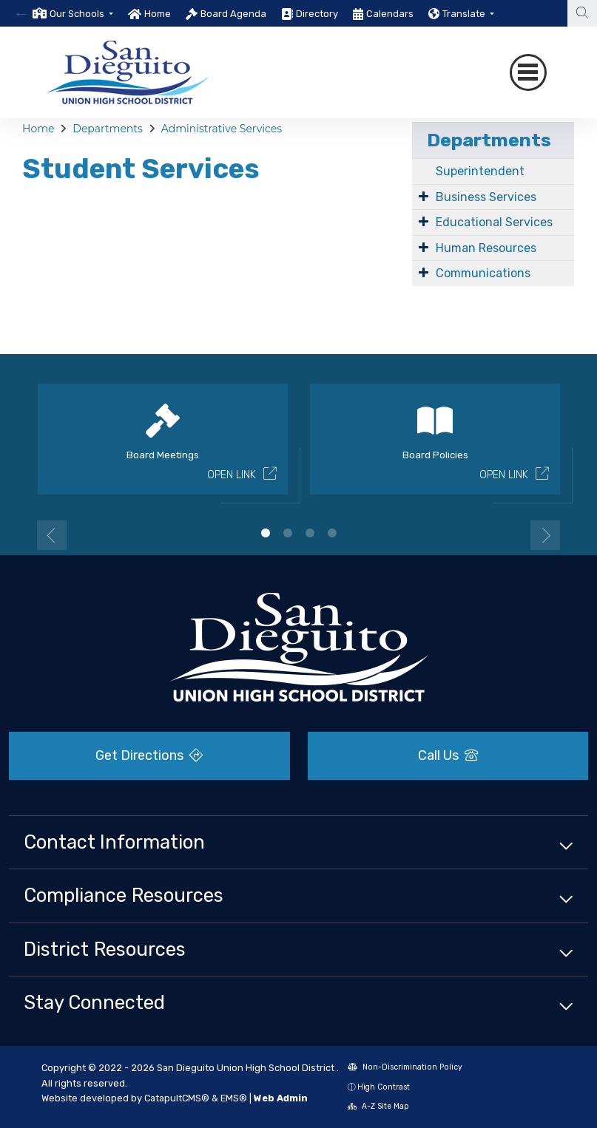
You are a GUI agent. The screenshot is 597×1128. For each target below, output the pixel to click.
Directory (317, 13)
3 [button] (310, 533)
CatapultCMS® (176, 1098)
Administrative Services (221, 128)
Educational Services (494, 222)
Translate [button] (465, 13)
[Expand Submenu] (424, 196)
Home (157, 13)
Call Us (448, 755)
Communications (483, 273)
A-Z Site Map (378, 1106)
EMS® (233, 1098)
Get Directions (149, 755)
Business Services (486, 197)
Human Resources (486, 248)
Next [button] (545, 535)
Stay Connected (94, 1002)
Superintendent (480, 171)
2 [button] (287, 533)
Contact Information (114, 842)
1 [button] (265, 533)
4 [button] (332, 533)
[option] (73, 13)
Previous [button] (52, 535)
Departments (107, 128)
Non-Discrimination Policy (405, 1067)
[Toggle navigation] (528, 72)
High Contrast (383, 1087)
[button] (81, 13)
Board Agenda (233, 13)
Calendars (390, 13)
